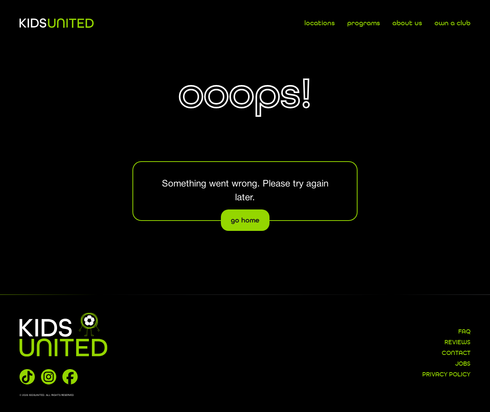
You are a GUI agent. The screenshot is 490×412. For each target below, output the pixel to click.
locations (319, 23)
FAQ (464, 332)
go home (245, 220)
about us (407, 23)
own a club (452, 23)
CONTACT (456, 353)
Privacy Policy (446, 375)
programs (363, 23)
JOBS (462, 364)
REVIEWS (457, 343)
